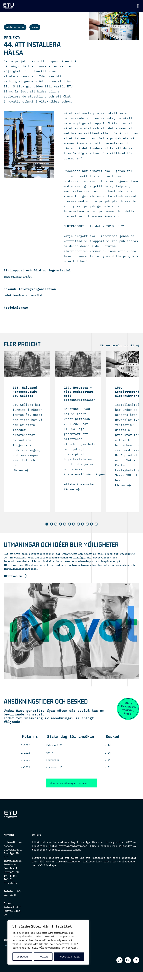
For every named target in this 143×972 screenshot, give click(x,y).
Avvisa (43, 956)
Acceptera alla (69, 956)
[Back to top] (136, 960)
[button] (46, 524)
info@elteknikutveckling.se (13, 910)
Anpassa (22, 956)
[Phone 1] (119, 960)
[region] (48, 942)
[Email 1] (128, 960)
